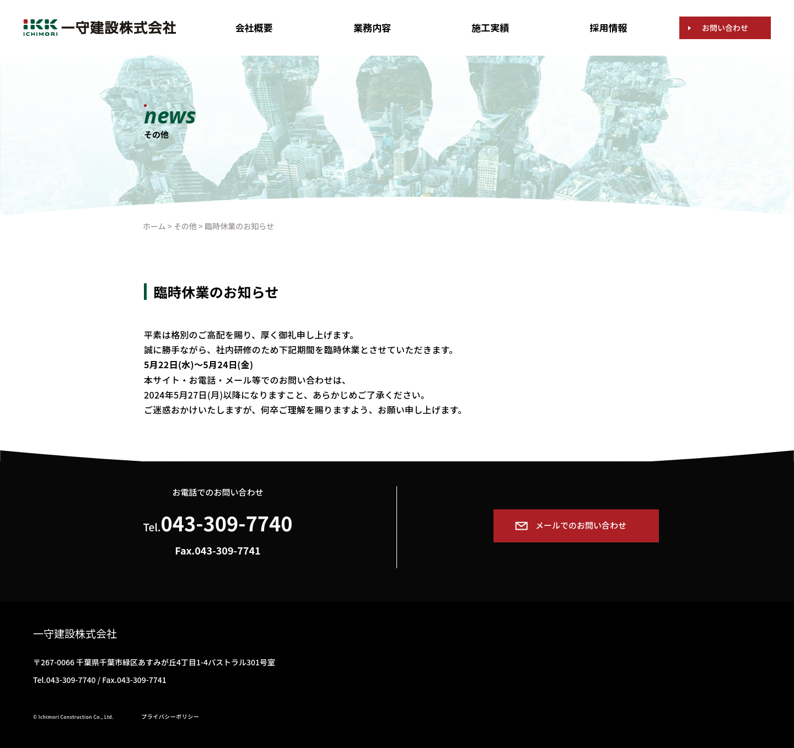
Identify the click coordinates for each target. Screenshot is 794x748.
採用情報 (608, 27)
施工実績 (490, 27)
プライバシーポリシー (170, 716)
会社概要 (254, 27)
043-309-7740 (227, 522)
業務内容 (372, 27)
